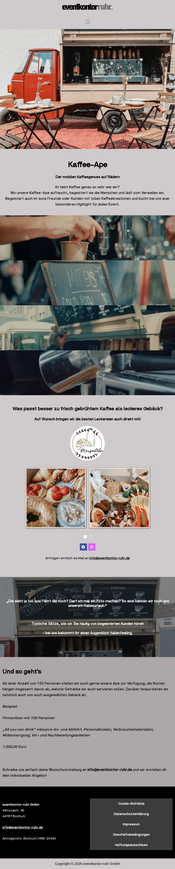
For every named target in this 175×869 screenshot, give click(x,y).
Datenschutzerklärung (131, 814)
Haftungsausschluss (131, 845)
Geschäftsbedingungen (131, 834)
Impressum (131, 824)
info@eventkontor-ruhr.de (109, 558)
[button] (87, 22)
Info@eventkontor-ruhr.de (22, 827)
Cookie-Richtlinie (131, 803)
